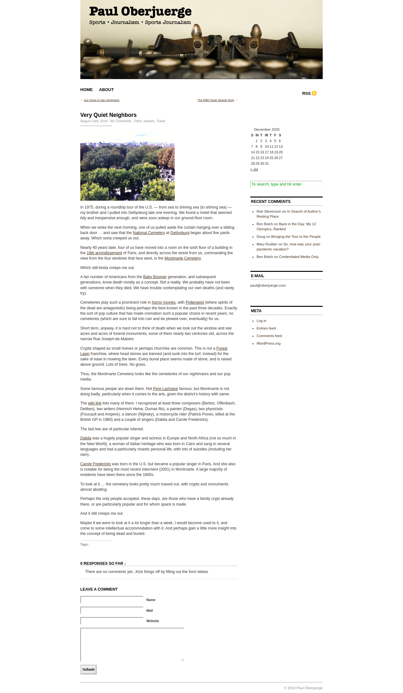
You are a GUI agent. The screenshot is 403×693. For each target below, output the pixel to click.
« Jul (254, 169)
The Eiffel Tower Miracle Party (215, 100)
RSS (306, 93)
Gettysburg (179, 233)
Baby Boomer (155, 277)
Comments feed (269, 336)
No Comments (120, 121)
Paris (138, 121)
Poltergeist (195, 302)
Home (86, 89)
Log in (261, 321)
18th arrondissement (104, 253)
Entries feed (266, 328)
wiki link (94, 403)
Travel (161, 121)
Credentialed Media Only (299, 257)
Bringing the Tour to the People (296, 236)
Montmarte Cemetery (183, 258)
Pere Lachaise (165, 389)
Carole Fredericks (95, 464)
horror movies (163, 302)
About (106, 89)
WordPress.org (269, 343)
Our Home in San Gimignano (101, 100)
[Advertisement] (281, 113)
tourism (149, 121)
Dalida (85, 438)
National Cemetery (149, 233)
